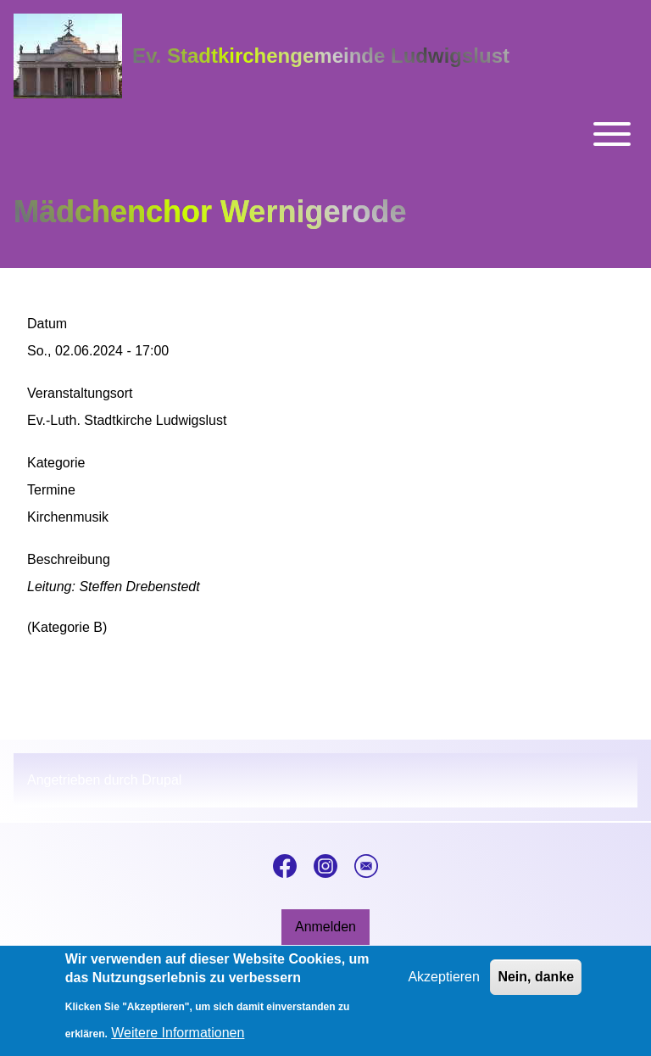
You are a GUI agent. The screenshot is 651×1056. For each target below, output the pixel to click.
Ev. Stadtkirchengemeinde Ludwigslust (320, 55)
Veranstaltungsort (80, 393)
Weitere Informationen (177, 1041)
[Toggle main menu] (325, 134)
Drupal (161, 780)
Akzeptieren (444, 985)
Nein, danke (536, 985)
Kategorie (56, 462)
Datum (47, 323)
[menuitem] (325, 927)
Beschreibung (68, 559)
